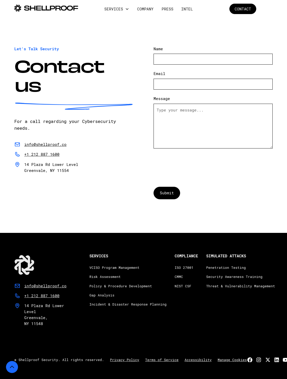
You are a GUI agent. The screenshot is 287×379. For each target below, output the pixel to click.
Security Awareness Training (234, 276)
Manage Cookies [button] (232, 359)
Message (162, 98)
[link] (40, 263)
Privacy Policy (124, 359)
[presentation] (193, 164)
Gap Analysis (101, 295)
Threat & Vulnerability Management (240, 285)
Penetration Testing (226, 267)
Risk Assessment (105, 276)
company (145, 8)
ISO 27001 (184, 267)
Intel (187, 8)
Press (167, 8)
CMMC (179, 276)
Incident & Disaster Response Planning (128, 304)
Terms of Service (162, 359)
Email (159, 73)
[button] (116, 9)
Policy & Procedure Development (120, 285)
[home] (46, 9)
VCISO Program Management (114, 267)
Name (158, 48)
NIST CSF (183, 285)
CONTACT (243, 8)
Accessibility (198, 359)
